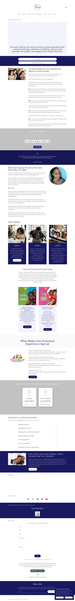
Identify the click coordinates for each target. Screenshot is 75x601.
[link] (37, 7)
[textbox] (37, 523)
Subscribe (52, 588)
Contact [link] (54, 14)
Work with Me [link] (31, 14)
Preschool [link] (39, 14)
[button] (66, 7)
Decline (60, 597)
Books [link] (45, 14)
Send (37, 553)
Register (37, 59)
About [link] (24, 14)
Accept (68, 597)
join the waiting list (37, 62)
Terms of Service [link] (46, 556)
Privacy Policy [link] (41, 556)
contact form (20, 420)
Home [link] (19, 14)
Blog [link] (49, 14)
